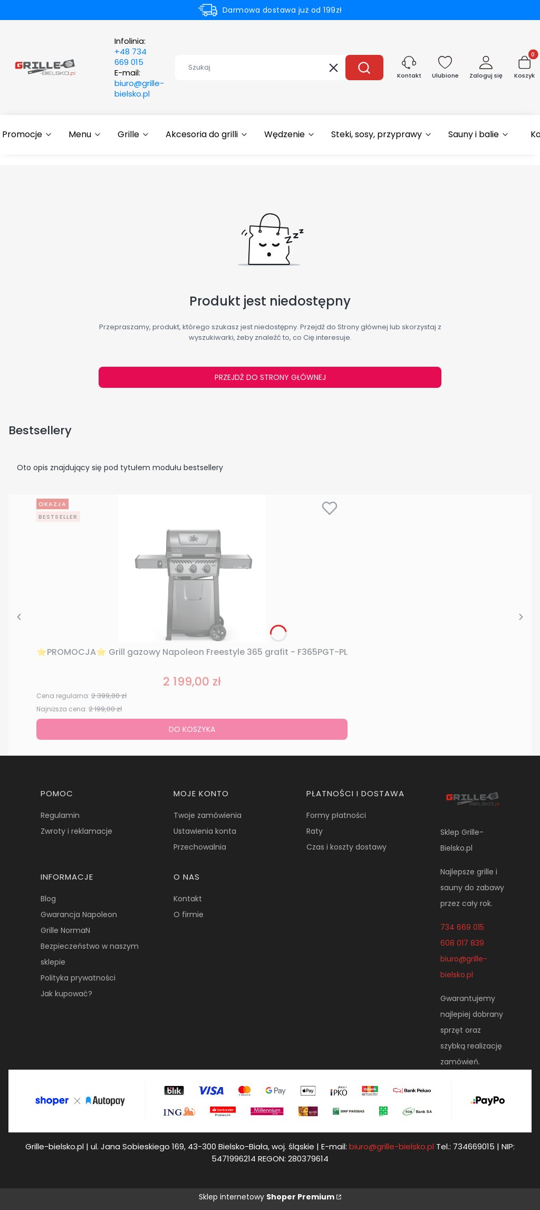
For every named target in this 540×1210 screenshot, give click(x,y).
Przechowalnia (199, 847)
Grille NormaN (65, 930)
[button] (364, 67)
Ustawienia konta (204, 831)
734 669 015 (462, 927)
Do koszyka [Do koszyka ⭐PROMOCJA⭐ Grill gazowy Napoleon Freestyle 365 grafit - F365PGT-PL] (192, 729)
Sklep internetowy (266, 1197)
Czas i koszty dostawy (346, 847)
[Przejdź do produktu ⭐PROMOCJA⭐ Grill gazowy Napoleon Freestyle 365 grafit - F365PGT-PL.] (192, 568)
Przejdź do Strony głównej (270, 377)
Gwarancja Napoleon (79, 914)
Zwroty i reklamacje (76, 831)
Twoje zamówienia (207, 815)
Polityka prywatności (78, 978)
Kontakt (187, 898)
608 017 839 (462, 943)
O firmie (188, 914)
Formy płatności (336, 815)
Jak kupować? (66, 993)
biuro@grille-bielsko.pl (391, 1146)
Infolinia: (130, 52)
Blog (48, 898)
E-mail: (139, 83)
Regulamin (60, 815)
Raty (314, 831)
